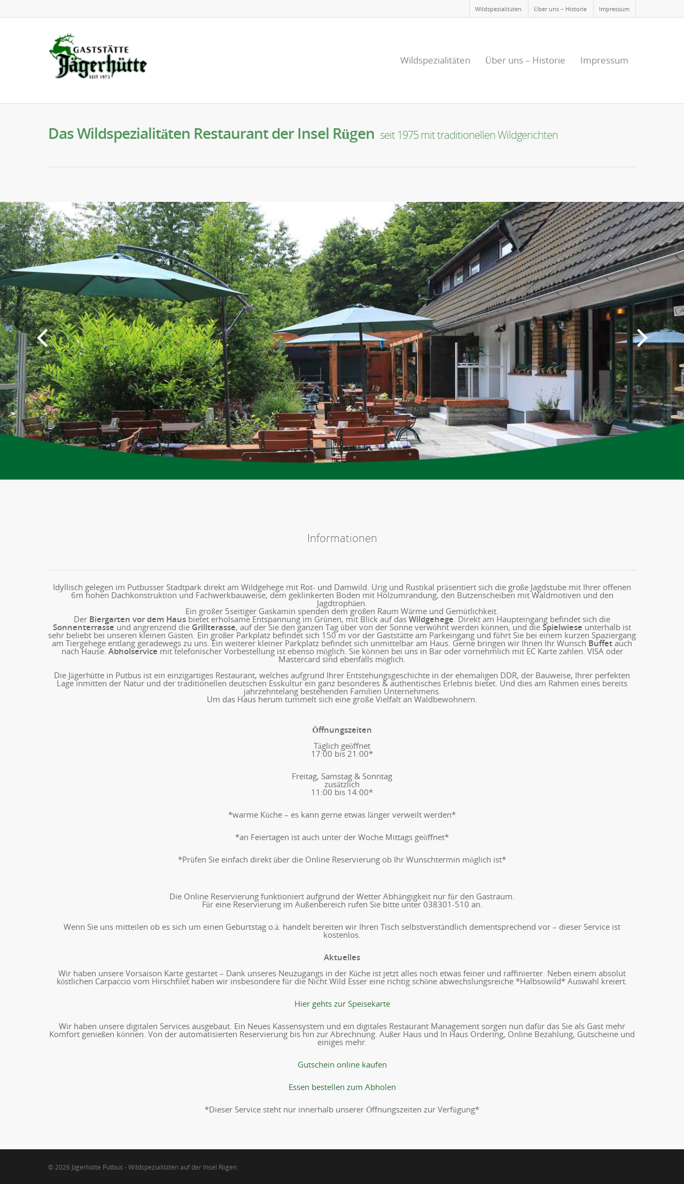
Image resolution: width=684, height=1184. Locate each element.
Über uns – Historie (560, 9)
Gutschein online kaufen (342, 1064)
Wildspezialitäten (498, 9)
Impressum (614, 9)
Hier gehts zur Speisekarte (342, 1003)
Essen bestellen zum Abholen (342, 1086)
